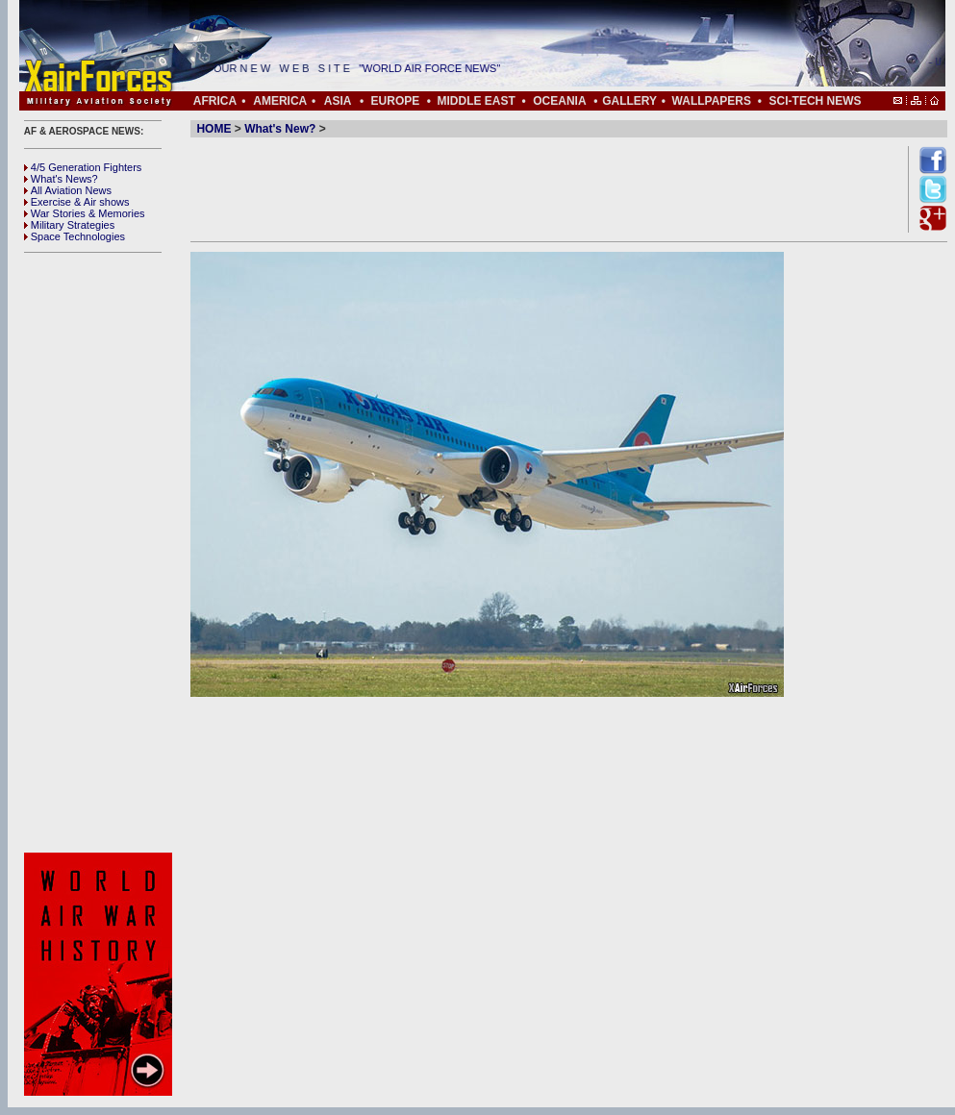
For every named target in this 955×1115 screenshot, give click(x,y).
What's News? (61, 179)
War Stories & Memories (84, 213)
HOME (213, 129)
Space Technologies (74, 236)
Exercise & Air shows (77, 202)
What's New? (279, 129)
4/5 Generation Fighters (84, 167)
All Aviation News (68, 190)
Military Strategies (69, 225)
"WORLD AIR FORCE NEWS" (436, 68)
